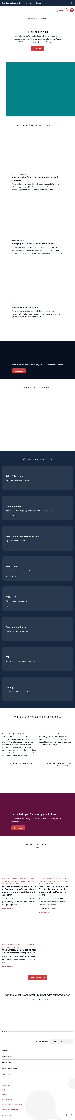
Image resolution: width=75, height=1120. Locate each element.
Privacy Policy (6, 1085)
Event (13, 947)
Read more (6, 908)
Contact (62, 10)
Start (30, 19)
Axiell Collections (17, 881)
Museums (5, 881)
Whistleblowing (7, 1099)
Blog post (30, 881)
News (41, 884)
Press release (49, 884)
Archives (5, 879)
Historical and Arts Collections (23, 879)
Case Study (6, 884)
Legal (4, 1090)
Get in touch (37, 48)
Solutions (36, 19)
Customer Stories (19, 884)
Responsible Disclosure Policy (12, 1104)
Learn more (19, 371)
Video (18, 947)
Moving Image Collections (57, 879)
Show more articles (37, 977)
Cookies (4, 1095)
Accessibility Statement (10, 1109)
